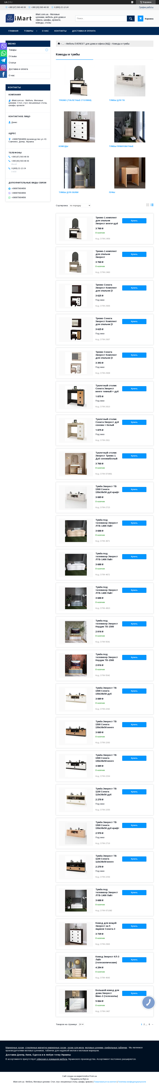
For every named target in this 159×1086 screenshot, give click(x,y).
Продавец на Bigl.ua (79, 1079)
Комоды (63, 146)
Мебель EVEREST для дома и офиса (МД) (88, 43)
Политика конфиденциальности (132, 1082)
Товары (28, 31)
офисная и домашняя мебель (51, 1059)
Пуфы (112, 192)
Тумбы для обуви (68, 192)
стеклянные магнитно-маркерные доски (45, 1047)
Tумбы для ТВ (117, 100)
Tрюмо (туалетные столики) (75, 100)
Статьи (12, 62)
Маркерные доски (15, 1047)
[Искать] (131, 18)
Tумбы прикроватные (121, 146)
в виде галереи (147, 205)
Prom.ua (93, 1076)
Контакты (60, 31)
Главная (13, 31)
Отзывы (13, 56)
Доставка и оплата (83, 31)
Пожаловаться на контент (105, 1082)
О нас (45, 31)
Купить (134, 221)
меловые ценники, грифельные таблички (106, 1047)
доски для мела (75, 1047)
